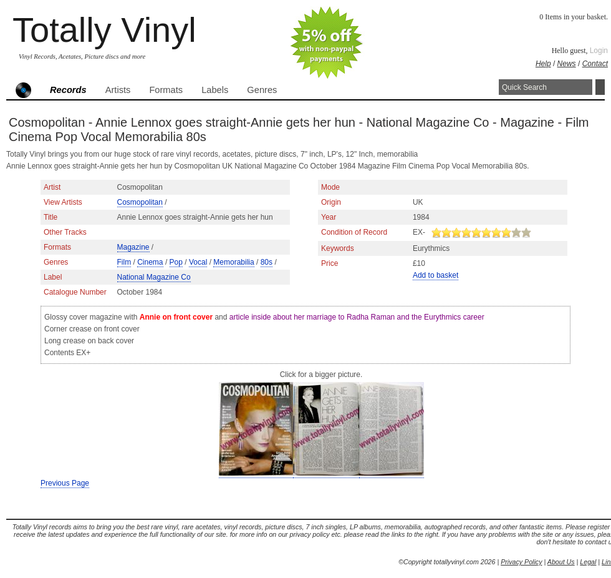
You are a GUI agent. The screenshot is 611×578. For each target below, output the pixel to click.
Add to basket (435, 275)
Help (543, 63)
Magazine (133, 247)
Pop (176, 262)
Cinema (150, 262)
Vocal (198, 262)
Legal (588, 562)
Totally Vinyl (104, 29)
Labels (214, 90)
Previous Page (65, 483)
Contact (595, 63)
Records (68, 90)
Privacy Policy (521, 562)
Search (600, 87)
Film (124, 262)
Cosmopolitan (140, 202)
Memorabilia (233, 262)
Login (599, 50)
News (566, 63)
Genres (262, 90)
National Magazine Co (154, 277)
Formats (166, 90)
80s (266, 262)
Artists (118, 90)
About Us (561, 562)
